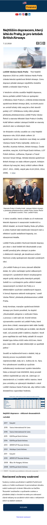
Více (13, 173)
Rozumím (23, 507)
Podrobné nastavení (23, 517)
